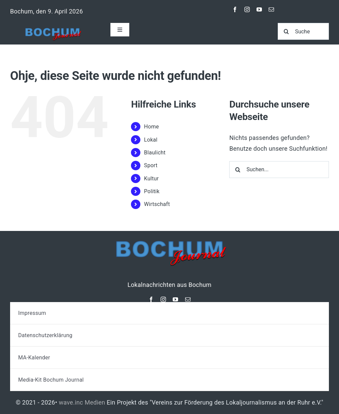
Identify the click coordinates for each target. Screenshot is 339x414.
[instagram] (247, 9)
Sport (151, 165)
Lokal (151, 140)
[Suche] (303, 31)
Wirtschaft (157, 204)
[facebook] (235, 9)
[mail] (271, 9)
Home (151, 126)
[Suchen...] (279, 169)
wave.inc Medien (82, 402)
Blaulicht (155, 152)
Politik (152, 191)
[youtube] (259, 9)
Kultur (151, 178)
